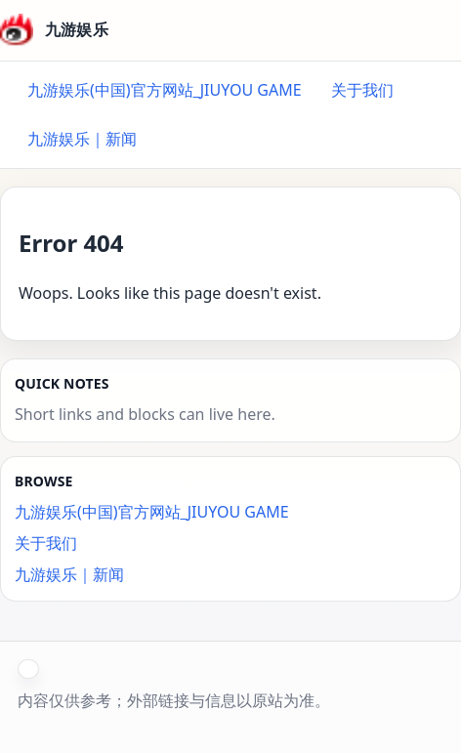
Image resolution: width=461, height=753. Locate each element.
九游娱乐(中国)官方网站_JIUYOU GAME (164, 90)
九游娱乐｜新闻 (82, 138)
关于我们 (362, 90)
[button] (28, 669)
